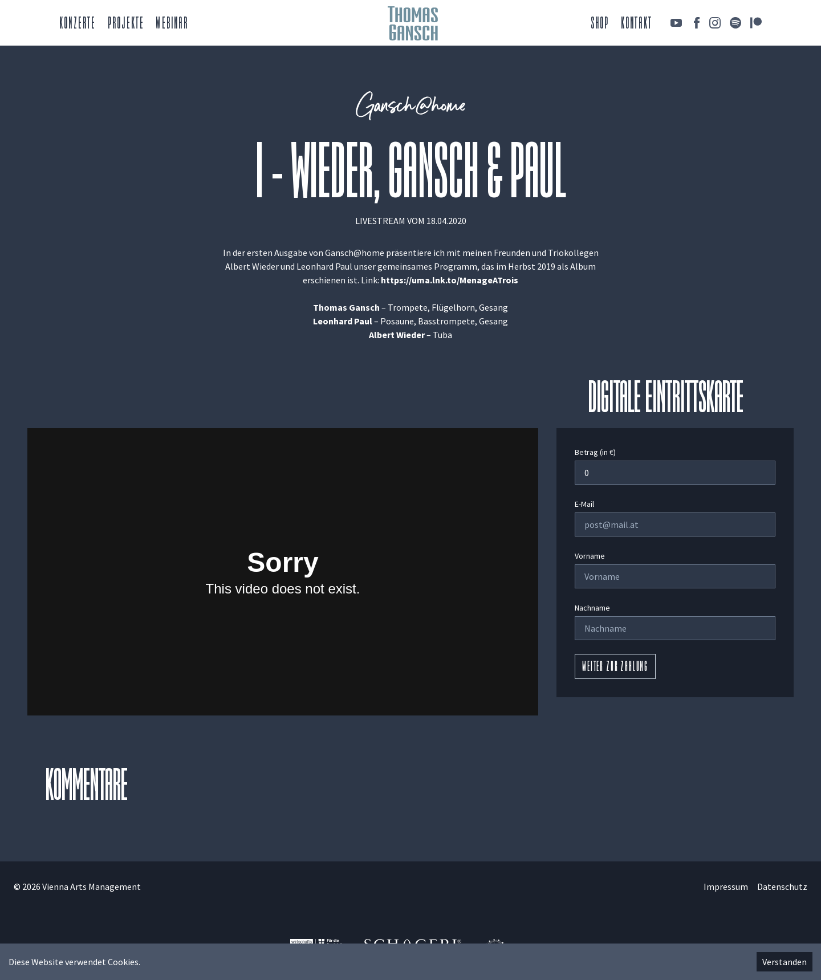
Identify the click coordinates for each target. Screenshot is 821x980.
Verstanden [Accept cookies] (784, 961)
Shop (600, 24)
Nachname (592, 608)
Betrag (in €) (595, 452)
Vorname (590, 556)
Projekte (126, 24)
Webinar (172, 24)
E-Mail (584, 504)
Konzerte (77, 24)
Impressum (726, 886)
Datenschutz (782, 886)
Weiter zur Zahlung (615, 667)
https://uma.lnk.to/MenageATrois (449, 280)
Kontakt (636, 24)
